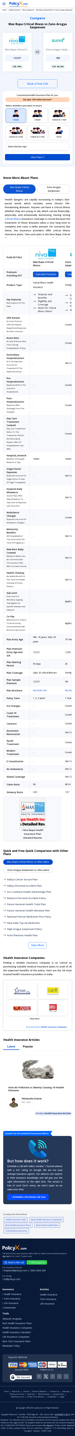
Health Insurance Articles (58, 1113)
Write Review (44, 1394)
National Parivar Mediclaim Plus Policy (29, 916)
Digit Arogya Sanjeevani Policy (24, 929)
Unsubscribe (58, 1394)
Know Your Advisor (36, 1396)
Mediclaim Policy (11, 1345)
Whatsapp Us (37, 1262)
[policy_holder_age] (37, 147)
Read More (34, 1019)
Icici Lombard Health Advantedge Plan (29, 891)
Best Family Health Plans (47, 1225)
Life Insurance (47, 1303)
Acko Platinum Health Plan (22, 935)
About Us (16, 1391)
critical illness (13, 218)
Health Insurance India (15, 1219)
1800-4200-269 (38, 1270)
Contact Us (54, 1391)
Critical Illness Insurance (16, 1230)
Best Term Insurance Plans (16, 1341)
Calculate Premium (46, 274)
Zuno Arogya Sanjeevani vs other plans (28, 870)
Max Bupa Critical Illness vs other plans (28, 861)
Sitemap (65, 1391)
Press (6, 1391)
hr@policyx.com (11, 1279)
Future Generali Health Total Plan (26, 904)
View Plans (37, 157)
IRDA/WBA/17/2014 (62, 1414)
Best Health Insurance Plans (18, 1225)
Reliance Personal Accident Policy (26, 898)
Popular (28, 1046)
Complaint (51, 1396)
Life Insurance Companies (15, 1336)
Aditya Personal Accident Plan (24, 885)
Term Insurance (48, 1299)
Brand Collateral (39, 1391)
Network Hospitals (12, 1318)
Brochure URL (40, 690)
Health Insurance (48, 1294)
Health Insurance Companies (54, 1027)
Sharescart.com (17, 1396)
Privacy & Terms (17, 1394)
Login (62, 1396)
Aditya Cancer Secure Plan (22, 879)
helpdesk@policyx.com (15, 1270)
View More (37, 945)
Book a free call (14, 1262)
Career (26, 1391)
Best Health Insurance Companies (46, 1219)
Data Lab (31, 1394)
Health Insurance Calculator (16, 1332)
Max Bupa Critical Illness (19, 189)
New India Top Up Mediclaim (23, 922)
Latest (11, 1046)
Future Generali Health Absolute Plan (28, 910)
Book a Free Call (37, 83)
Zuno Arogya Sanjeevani (54, 189)
